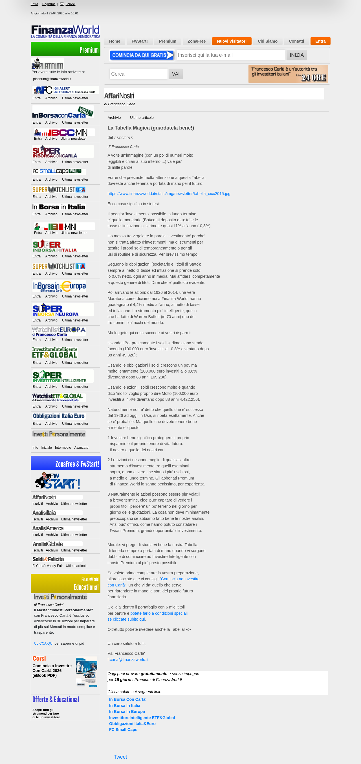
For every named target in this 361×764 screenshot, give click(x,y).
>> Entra (65, 708)
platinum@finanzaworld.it (52, 79)
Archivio (51, 98)
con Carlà (116, 585)
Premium (89, 50)
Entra (34, 4)
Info (35, 448)
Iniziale (46, 448)
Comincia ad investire (180, 579)
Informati (65, 674)
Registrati (48, 4)
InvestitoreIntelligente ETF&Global (142, 717)
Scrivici (68, 4)
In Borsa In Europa (127, 711)
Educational (65, 584)
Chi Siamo (268, 41)
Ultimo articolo (76, 566)
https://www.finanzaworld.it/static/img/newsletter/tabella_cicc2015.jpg (168, 193)
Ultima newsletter (75, 98)
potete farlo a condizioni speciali (159, 613)
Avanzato (81, 448)
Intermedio (63, 448)
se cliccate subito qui (126, 619)
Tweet (120, 757)
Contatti (296, 41)
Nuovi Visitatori (232, 41)
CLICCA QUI (44, 643)
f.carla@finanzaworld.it (127, 659)
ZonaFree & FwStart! (77, 464)
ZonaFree (197, 41)
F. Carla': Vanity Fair (47, 566)
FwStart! (140, 41)
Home (114, 41)
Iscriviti (37, 504)
